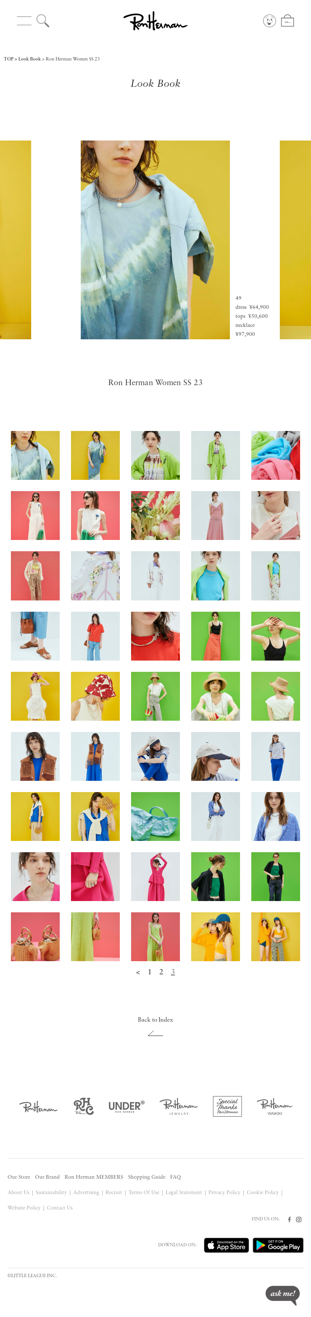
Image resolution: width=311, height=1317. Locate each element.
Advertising (86, 1193)
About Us (18, 1193)
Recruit (114, 1193)
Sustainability (51, 1193)
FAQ (175, 1177)
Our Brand (47, 1177)
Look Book (29, 59)
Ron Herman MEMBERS (94, 1177)
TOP (9, 59)
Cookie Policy (263, 1193)
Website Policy (24, 1208)
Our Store (19, 1177)
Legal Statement (184, 1193)
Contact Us (59, 1208)
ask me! (283, 1296)
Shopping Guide (146, 1177)
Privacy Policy (224, 1193)
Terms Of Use (143, 1193)
